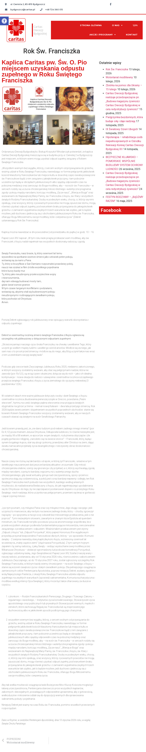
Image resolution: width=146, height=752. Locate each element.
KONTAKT (132, 34)
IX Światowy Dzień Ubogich (122, 129)
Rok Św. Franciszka (117, 69)
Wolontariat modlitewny (119, 77)
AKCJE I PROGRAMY (102, 35)
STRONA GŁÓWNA (91, 25)
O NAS (117, 25)
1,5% (135, 25)
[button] (4, 21)
